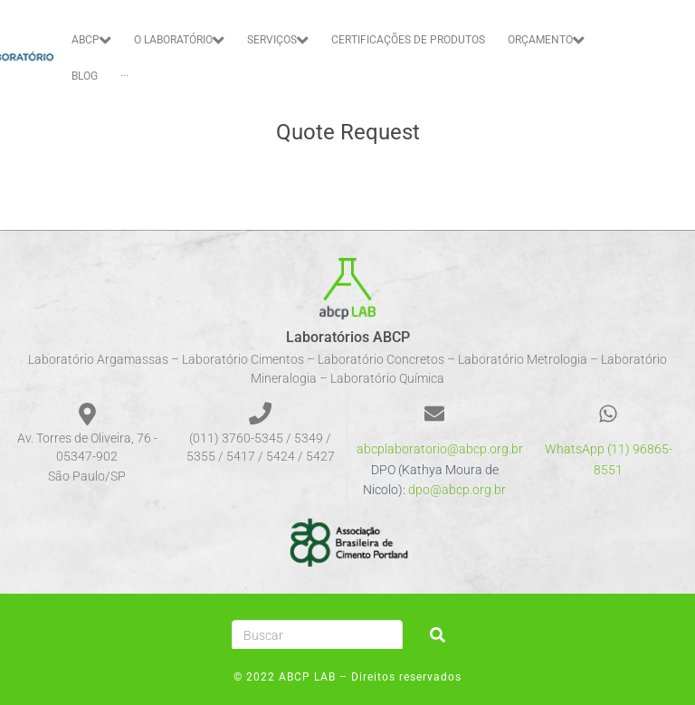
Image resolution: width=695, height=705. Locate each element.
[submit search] (437, 634)
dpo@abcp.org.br (457, 489)
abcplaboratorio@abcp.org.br (440, 449)
